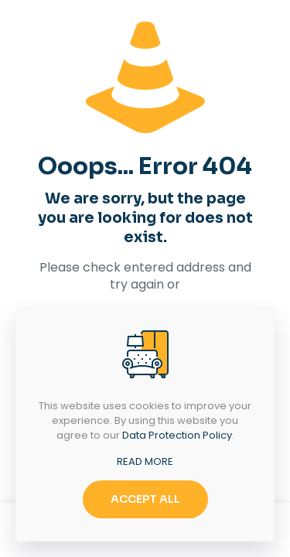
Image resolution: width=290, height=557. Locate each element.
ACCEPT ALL (145, 499)
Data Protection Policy (177, 435)
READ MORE (145, 461)
